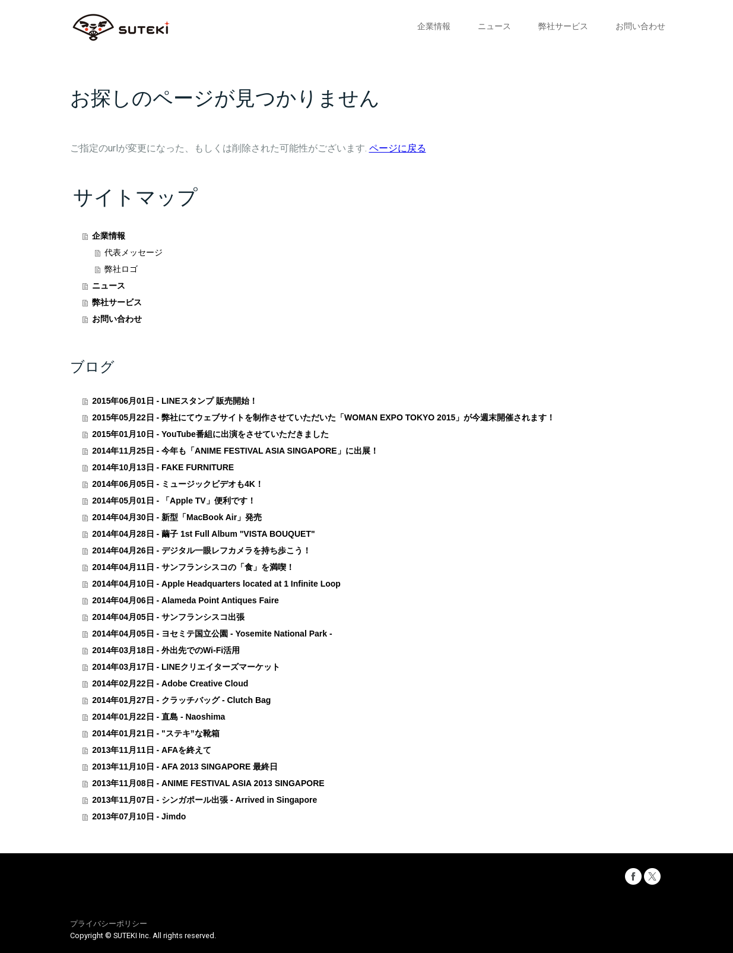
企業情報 (433, 26)
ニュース (494, 26)
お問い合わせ (640, 26)
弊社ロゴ (121, 269)
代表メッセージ (133, 252)
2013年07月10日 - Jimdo (139, 816)
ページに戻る (397, 148)
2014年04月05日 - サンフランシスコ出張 (168, 617)
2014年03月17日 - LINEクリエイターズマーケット (186, 667)
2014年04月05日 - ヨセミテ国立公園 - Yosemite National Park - (212, 633)
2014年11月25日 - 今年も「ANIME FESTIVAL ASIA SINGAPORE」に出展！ (235, 450)
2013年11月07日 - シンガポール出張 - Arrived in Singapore (204, 800)
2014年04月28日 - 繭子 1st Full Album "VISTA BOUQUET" (203, 534)
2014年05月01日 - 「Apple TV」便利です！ (173, 500)
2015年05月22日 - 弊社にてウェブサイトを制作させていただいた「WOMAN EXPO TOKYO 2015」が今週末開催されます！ (323, 417)
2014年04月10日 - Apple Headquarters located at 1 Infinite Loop (216, 583)
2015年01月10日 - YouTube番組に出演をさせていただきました (210, 434)
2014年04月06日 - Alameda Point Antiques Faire (185, 600)
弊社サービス (563, 26)
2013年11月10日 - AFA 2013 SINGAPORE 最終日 (185, 766)
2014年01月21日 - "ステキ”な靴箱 (155, 733)
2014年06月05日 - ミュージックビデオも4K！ (178, 484)
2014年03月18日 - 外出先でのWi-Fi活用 (166, 650)
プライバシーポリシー (108, 923)
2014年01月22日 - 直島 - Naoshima (158, 716)
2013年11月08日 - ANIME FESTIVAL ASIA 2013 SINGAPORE (208, 783)
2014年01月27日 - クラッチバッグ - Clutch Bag (181, 700)
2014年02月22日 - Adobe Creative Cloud (170, 683)
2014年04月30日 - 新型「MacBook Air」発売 (177, 517)
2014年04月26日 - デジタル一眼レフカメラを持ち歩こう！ (201, 550)
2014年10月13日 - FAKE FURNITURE (163, 467)
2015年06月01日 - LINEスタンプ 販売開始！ (175, 401)
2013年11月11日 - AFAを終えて (151, 750)
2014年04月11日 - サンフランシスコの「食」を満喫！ (193, 567)
